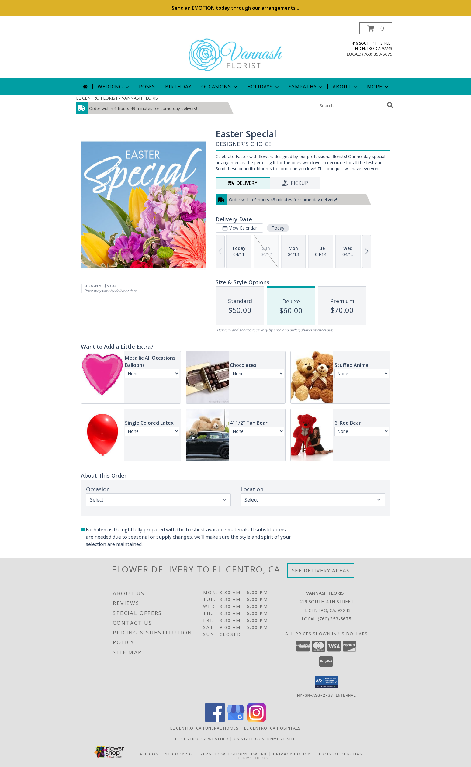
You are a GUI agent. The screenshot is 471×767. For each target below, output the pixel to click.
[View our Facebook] (215, 720)
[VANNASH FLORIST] (235, 50)
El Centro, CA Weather (201, 738)
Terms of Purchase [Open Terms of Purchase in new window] (340, 753)
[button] (375, 28)
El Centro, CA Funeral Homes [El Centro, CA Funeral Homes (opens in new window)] (204, 728)
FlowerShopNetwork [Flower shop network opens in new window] (240, 753)
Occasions (219, 86)
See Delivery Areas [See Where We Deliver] (321, 570)
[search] (390, 105)
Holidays (263, 86)
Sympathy (306, 86)
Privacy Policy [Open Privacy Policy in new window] (291, 753)
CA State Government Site (265, 738)
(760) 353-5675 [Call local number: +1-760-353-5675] (377, 54)
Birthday (178, 86)
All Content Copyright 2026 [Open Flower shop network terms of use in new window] (175, 753)
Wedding (114, 86)
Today (278, 228)
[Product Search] (351, 105)
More (378, 86)
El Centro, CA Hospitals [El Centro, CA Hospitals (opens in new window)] (272, 728)
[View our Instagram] (256, 720)
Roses (147, 86)
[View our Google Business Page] (235, 720)
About (345, 86)
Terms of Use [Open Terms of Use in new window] (255, 757)
